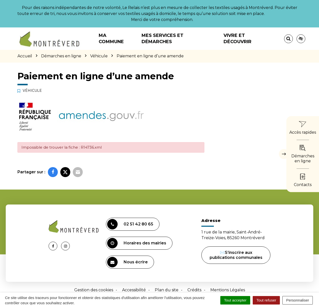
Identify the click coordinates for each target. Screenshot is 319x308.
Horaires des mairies (136, 243)
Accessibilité (134, 290)
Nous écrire (127, 262)
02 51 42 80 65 (130, 224)
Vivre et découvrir (237, 38)
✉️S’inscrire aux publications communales (236, 255)
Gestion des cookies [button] (93, 290)
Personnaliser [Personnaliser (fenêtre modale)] (297, 300)
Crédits (194, 290)
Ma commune (111, 38)
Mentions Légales (227, 290)
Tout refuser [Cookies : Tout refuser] (266, 300)
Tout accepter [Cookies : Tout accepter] (235, 300)
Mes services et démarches (162, 38)
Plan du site (166, 290)
